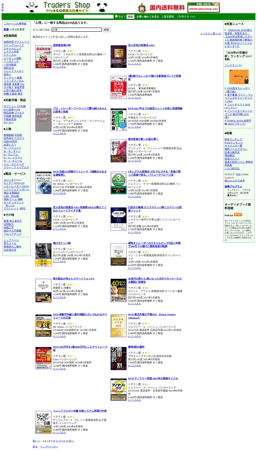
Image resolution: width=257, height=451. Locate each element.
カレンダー (10, 179)
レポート (24, 189)
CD (22, 183)
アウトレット (11, 208)
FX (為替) (9, 109)
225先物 (21, 106)
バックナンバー (233, 65)
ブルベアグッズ (12, 233)
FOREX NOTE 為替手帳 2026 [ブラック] (238, 122)
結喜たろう (10, 144)
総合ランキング (233, 139)
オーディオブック (14, 202)
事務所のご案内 (12, 246)
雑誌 (6, 192)
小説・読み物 (11, 196)
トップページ (11, 240)
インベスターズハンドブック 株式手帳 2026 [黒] (238, 114)
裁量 (19, 77)
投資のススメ (232, 158)
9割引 (22, 208)
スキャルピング (12, 48)
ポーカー (9, 122)
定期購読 (14, 192)
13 (63, 440)
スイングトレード (14, 45)
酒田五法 (9, 67)
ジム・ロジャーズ (14, 164)
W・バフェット (12, 147)
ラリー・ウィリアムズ (16, 167)
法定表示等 (10, 249)
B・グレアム (11, 154)
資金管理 (19, 87)
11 (57, 440)
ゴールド (19, 112)
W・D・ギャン (12, 151)
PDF (238, 174)
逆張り (7, 74)
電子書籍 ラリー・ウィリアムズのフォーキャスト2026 (239, 98)
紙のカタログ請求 (235, 180)
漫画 (6, 199)
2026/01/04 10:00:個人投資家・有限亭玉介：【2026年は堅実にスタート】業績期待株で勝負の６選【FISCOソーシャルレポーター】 (239, 38)
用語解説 (230, 155)
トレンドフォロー (14, 71)
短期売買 (9, 41)
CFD (17, 109)
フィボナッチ (11, 61)
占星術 (13, 93)
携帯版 (3, 7)
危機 (6, 93)
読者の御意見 (232, 152)
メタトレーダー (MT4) (16, 186)
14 (66, 440)
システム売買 (11, 51)
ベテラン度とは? (210, 33)
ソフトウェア (11, 189)
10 (54, 440)
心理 (6, 90)
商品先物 (9, 112)
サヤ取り (9, 87)
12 (60, 440)
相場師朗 (9, 135)
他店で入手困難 (12, 230)
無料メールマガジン (236, 149)
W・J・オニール (13, 160)
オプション (10, 106)
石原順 (18, 135)
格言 (20, 93)
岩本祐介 (9, 138)
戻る (35, 446)
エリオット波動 (12, 58)
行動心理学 (15, 90)
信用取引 (9, 224)
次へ (71, 440)
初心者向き (15, 220)
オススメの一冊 (233, 145)
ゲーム (13, 199)
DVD (17, 183)
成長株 (7, 84)
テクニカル (10, 54)
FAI (22, 84)
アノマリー (10, 77)
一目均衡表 (10, 64)
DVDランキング (234, 142)
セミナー (9, 183)
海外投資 (17, 115)
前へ (35, 440)
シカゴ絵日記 (232, 168)
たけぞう (19, 138)
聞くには (10, 205)
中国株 (7, 115)
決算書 (15, 84)
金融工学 (9, 227)
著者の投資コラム (235, 162)
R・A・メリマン (13, 157)
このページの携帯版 (15, 23)
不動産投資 (10, 119)
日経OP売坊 (10, 141)
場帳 (20, 199)
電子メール (10, 243)
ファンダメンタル (14, 80)
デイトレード (22, 41)
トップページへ (49, 446)
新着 (6, 29)
